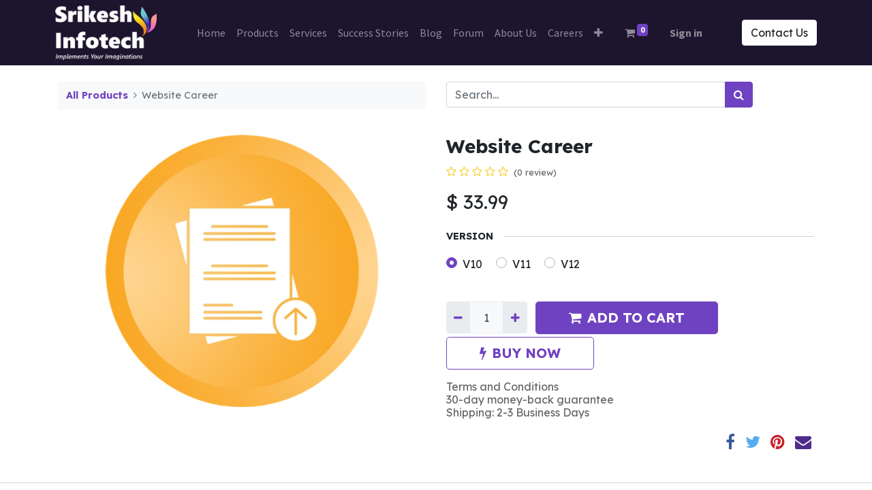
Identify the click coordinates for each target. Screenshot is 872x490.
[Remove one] (458, 317)
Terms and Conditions (502, 386)
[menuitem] (211, 32)
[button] (598, 32)
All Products (97, 95)
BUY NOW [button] (520, 352)
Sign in (686, 32)
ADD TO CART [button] (627, 317)
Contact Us (776, 32)
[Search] (739, 95)
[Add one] (515, 317)
